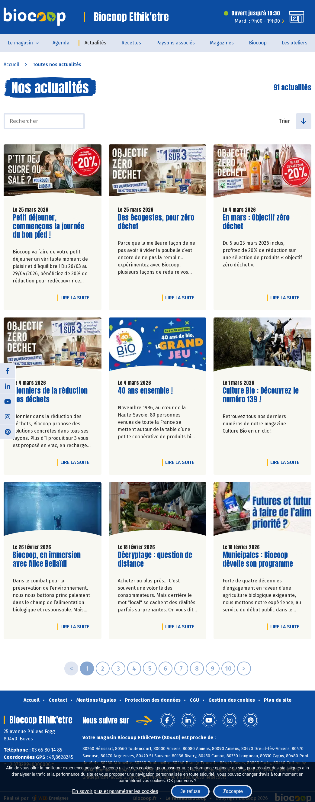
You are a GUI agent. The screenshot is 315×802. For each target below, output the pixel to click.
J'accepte (233, 791)
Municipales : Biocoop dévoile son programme (258, 559)
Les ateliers (294, 43)
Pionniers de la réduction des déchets (50, 395)
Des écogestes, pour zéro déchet (156, 222)
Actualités (95, 43)
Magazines (222, 43)
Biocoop (258, 43)
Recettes (131, 43)
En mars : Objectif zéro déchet (257, 222)
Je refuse (190, 791)
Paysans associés (175, 43)
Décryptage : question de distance (155, 559)
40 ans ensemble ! (145, 390)
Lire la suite (76, 298)
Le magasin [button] (20, 43)
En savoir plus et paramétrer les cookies (115, 791)
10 (228, 668)
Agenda (61, 43)
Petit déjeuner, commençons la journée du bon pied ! (48, 226)
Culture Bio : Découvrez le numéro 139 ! (261, 395)
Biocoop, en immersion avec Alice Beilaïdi (47, 559)
